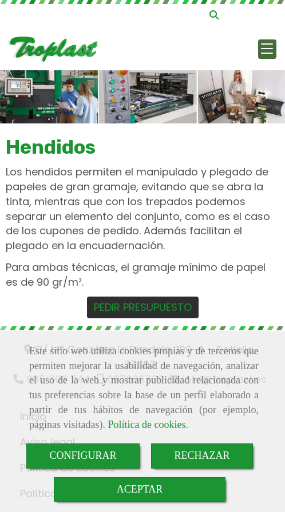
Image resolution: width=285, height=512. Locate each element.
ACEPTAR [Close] (140, 489)
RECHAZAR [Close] (202, 455)
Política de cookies (146, 424)
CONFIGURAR (82, 455)
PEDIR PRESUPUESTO (143, 307)
